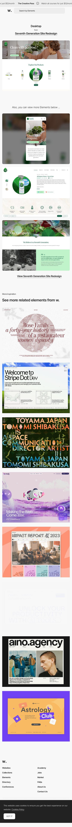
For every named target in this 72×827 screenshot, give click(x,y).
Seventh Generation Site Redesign (36, 33)
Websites (6, 768)
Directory (6, 782)
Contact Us (42, 791)
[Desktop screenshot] (36, 333)
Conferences (8, 787)
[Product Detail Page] (36, 192)
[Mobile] (36, 138)
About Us (41, 787)
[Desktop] (36, 388)
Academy (41, 768)
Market (40, 777)
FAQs (39, 782)
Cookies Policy (18, 809)
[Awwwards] (10, 11)
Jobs (39, 772)
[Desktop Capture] (36, 716)
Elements (6, 777)
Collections (7, 772)
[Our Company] (36, 245)
